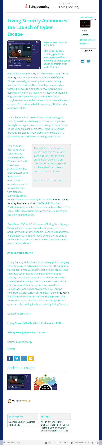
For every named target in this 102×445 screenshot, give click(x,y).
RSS (93, 19)
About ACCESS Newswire (58, 442)
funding (64, 292)
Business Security (17, 421)
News (84, 30)
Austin (44, 421)
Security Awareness (59, 427)
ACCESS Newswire (12, 442)
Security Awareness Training (54, 430)
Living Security (69, 7)
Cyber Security (55, 421)
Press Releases (86, 24)
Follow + (88, 50)
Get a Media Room (81, 442)
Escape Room (55, 424)
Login (96, 442)
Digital (44, 424)
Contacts (85, 34)
